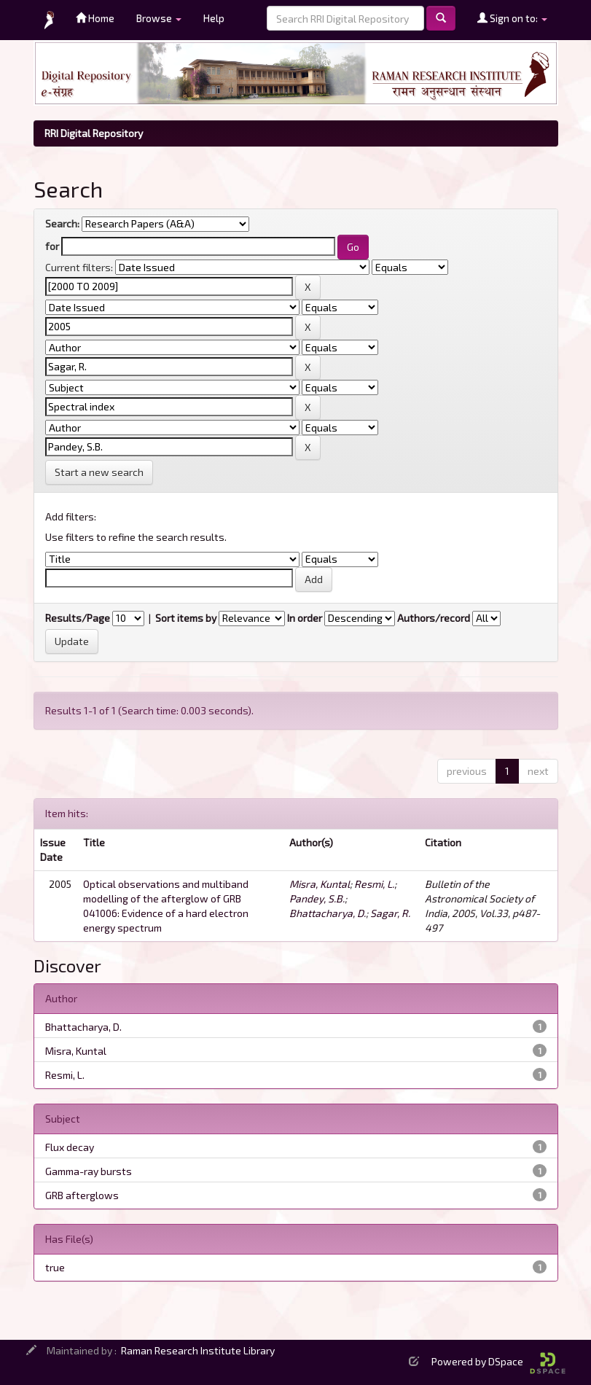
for (52, 246)
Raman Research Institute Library (198, 1350)
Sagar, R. (390, 913)
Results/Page (77, 618)
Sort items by (185, 618)
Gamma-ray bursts (88, 1171)
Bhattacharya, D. (327, 913)
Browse (158, 18)
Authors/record (433, 618)
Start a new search (99, 472)
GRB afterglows (82, 1195)
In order (304, 618)
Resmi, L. (374, 884)
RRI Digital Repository (93, 133)
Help (213, 18)
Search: (62, 223)
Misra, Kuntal (319, 884)
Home (95, 18)
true (55, 1267)
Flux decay (69, 1147)
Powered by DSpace (498, 1361)
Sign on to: (512, 18)
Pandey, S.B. (317, 898)
